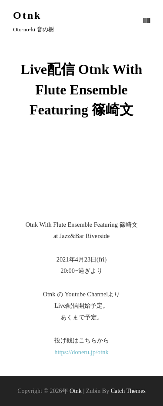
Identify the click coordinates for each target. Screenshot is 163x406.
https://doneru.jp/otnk (81, 352)
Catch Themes (128, 391)
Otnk (27, 15)
